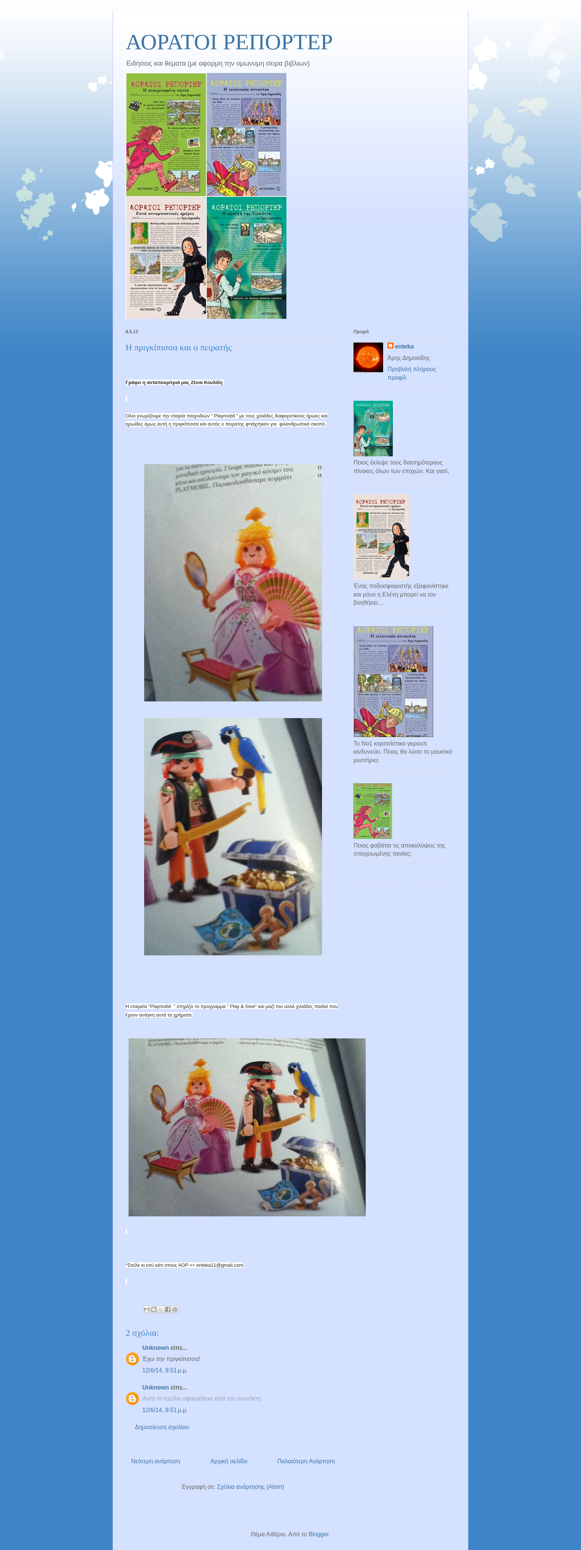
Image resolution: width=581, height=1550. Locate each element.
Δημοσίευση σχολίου (162, 1427)
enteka (404, 346)
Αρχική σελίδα (229, 1461)
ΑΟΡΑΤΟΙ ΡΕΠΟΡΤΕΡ (229, 42)
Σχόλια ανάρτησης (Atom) (250, 1487)
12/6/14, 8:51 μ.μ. (165, 1370)
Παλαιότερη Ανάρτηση (306, 1461)
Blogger (319, 1534)
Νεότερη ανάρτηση (155, 1461)
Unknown (155, 1348)
